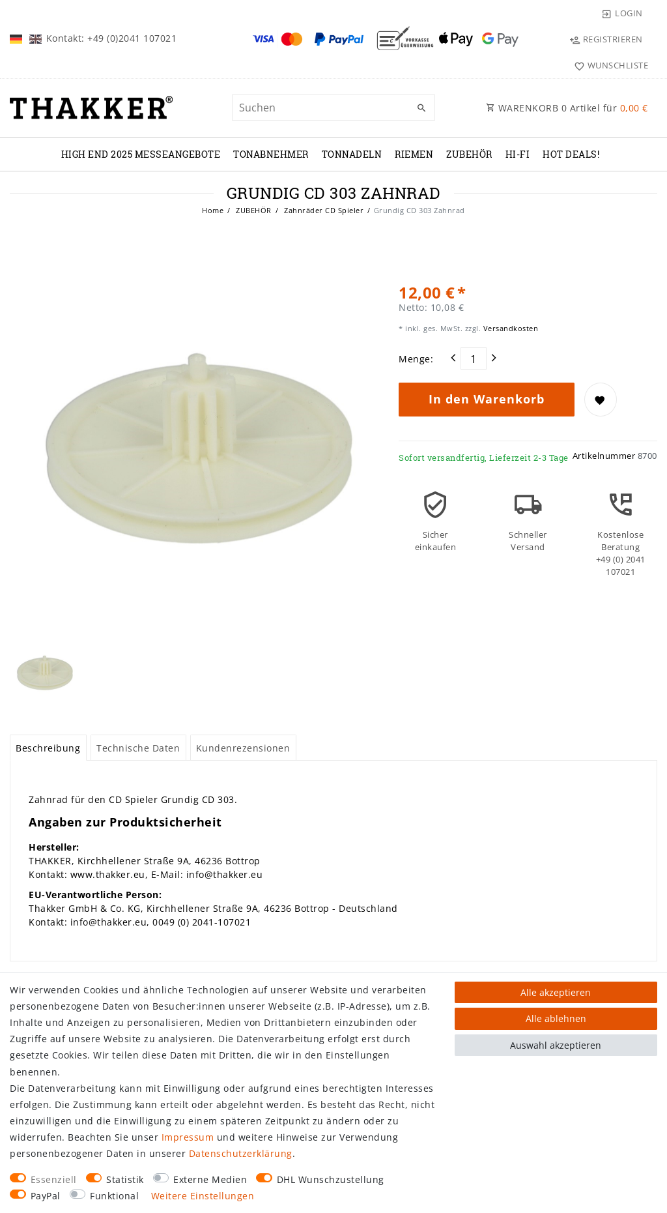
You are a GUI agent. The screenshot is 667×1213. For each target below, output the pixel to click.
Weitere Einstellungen (203, 1196)
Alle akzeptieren (555, 992)
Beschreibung (48, 748)
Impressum (188, 1137)
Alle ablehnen (556, 1018)
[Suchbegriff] (333, 108)
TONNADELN (352, 154)
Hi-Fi (517, 154)
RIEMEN (414, 154)
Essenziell (54, 1179)
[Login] (622, 13)
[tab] (48, 748)
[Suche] (422, 108)
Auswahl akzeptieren (555, 1045)
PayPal (46, 1196)
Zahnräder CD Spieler (323, 210)
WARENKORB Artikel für (567, 108)
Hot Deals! (571, 154)
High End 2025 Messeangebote (141, 154)
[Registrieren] (605, 39)
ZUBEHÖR (469, 154)
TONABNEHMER (271, 154)
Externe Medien (210, 1179)
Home (212, 210)
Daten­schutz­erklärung (240, 1153)
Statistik (125, 1179)
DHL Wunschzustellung (330, 1179)
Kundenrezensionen (243, 748)
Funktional (114, 1196)
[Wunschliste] (608, 65)
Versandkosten (509, 328)
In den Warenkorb (487, 399)
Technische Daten (138, 748)
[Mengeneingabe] (474, 358)
